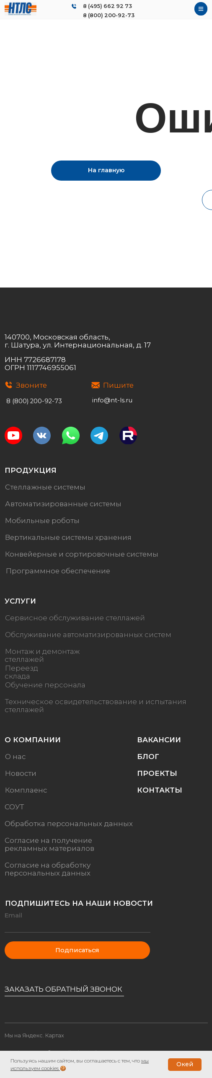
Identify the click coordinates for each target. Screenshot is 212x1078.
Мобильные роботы (42, 520)
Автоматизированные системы (63, 504)
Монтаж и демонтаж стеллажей (42, 655)
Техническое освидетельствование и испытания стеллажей (95, 705)
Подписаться (77, 950)
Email (13, 915)
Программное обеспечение (58, 571)
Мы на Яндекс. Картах (34, 1035)
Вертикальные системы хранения (68, 537)
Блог (148, 756)
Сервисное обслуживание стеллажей (75, 618)
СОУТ (14, 807)
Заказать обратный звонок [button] (63, 989)
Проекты (157, 773)
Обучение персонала (45, 685)
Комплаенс (26, 790)
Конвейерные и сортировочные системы (81, 554)
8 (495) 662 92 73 (107, 6)
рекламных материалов (49, 848)
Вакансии (159, 740)
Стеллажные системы (45, 487)
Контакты (159, 790)
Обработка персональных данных (69, 823)
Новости (20, 773)
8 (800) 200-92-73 (108, 15)
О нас (15, 756)
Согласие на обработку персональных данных (47, 869)
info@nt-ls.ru (112, 400)
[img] (21, 9)
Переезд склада (21, 672)
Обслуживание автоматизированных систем (88, 634)
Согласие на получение (48, 840)
